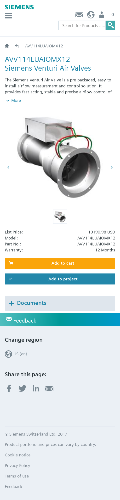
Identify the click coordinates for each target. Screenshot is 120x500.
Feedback (24, 320)
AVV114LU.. (17, 45)
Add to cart (62, 263)
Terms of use (17, 475)
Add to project (63, 278)
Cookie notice (17, 454)
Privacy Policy (17, 465)
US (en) (20, 353)
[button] (60, 217)
